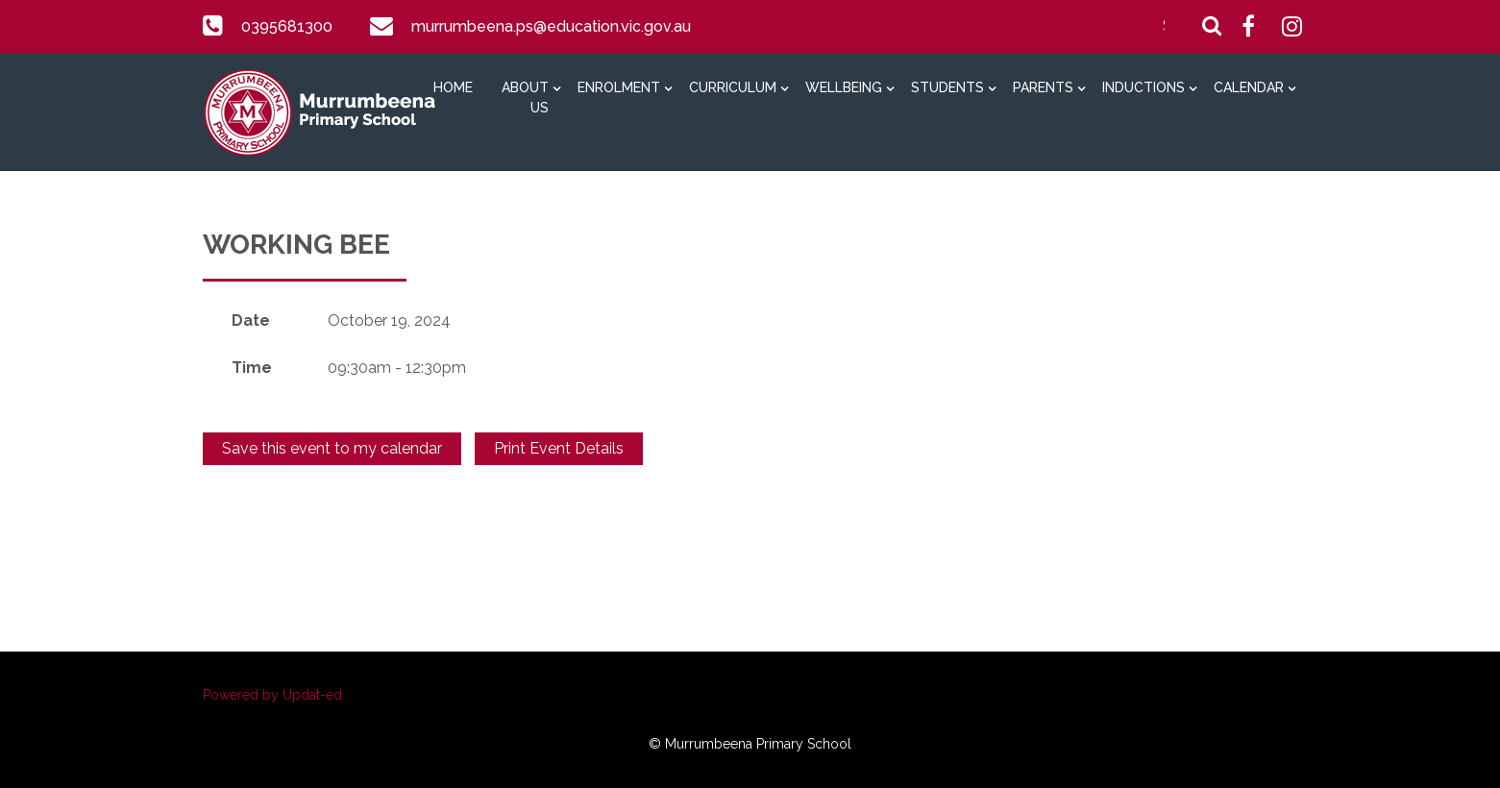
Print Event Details (559, 448)
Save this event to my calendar (332, 448)
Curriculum (732, 87)
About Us (525, 97)
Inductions (1143, 87)
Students (947, 87)
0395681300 (286, 26)
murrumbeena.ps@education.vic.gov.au (548, 26)
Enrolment (619, 87)
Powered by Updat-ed (272, 694)
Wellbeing (843, 87)
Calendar (1249, 87)
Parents (1043, 87)
